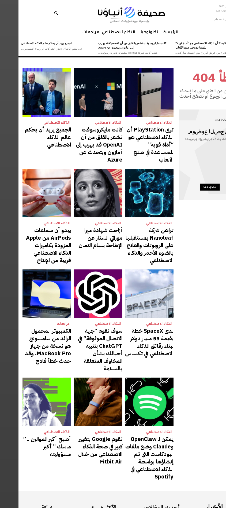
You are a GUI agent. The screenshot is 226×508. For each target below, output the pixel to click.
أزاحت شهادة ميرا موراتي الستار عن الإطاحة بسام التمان (81, 209)
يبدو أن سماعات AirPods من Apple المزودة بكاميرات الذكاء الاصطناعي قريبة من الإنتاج (28, 212)
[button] (38, 13)
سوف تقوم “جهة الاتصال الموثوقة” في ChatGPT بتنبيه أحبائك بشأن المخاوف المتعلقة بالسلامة (81, 298)
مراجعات (45, 285)
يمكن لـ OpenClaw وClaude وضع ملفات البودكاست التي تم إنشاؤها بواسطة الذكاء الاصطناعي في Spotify (132, 382)
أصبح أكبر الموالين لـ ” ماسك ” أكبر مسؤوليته (29, 377)
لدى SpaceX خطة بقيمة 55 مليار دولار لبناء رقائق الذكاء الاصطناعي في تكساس (133, 296)
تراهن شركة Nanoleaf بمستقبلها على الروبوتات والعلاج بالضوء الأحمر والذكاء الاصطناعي (133, 214)
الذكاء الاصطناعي (141, 122)
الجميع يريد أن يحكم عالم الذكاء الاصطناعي (28, 43)
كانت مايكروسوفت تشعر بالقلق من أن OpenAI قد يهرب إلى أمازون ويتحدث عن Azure (80, 133)
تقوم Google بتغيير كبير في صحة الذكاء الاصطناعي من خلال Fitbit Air (83, 380)
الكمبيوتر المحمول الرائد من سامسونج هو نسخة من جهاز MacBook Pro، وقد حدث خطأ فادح (30, 298)
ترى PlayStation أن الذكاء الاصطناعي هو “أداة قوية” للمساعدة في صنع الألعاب (133, 133)
